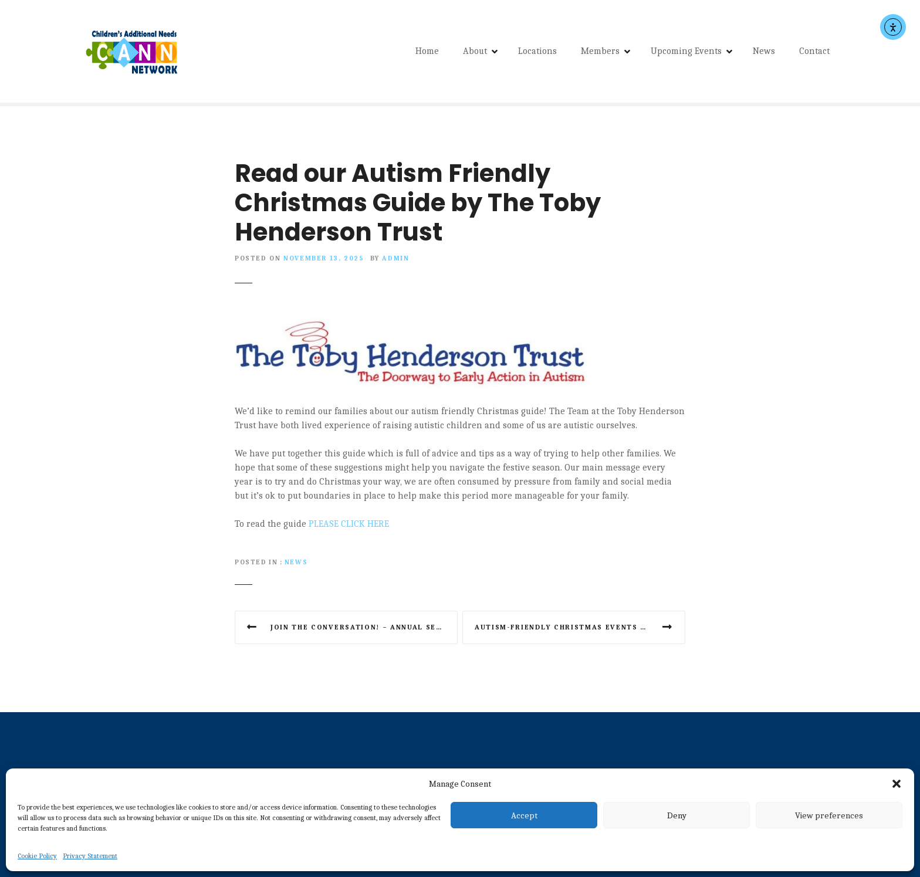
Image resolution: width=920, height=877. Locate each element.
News (764, 53)
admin (395, 262)
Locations (537, 53)
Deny (676, 815)
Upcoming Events (686, 53)
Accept (524, 815)
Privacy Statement (90, 856)
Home (427, 53)
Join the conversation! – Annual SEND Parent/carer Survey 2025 (364, 630)
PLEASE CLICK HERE (349, 527)
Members (600, 53)
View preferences (829, 815)
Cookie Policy (37, 856)
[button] (896, 784)
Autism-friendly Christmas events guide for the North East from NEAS (580, 630)
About (475, 53)
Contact (814, 53)
